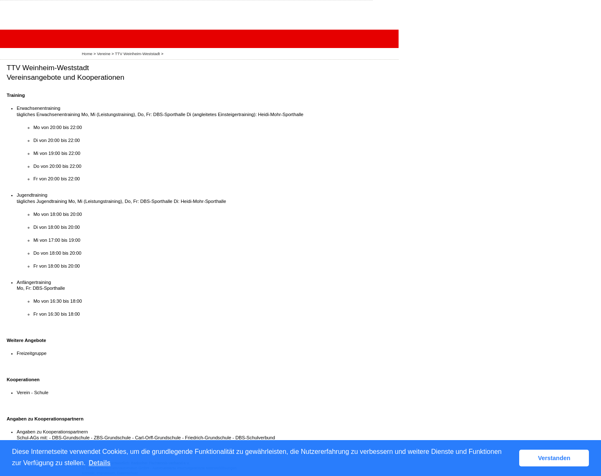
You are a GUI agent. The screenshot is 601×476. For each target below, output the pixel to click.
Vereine (103, 53)
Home (87, 53)
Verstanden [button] (554, 458)
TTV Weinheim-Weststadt (137, 53)
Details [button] (100, 462)
